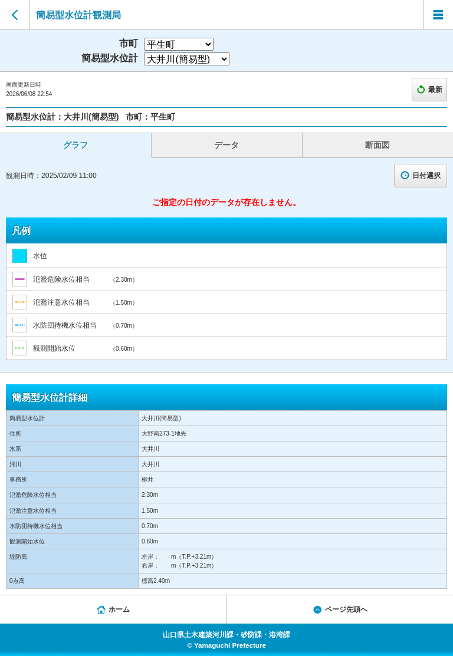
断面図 (377, 145)
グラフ (75, 145)
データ (226, 145)
